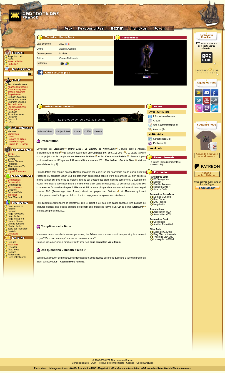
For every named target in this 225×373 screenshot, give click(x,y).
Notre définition (15, 61)
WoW (73, 368)
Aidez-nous (13, 249)
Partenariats (14, 254)
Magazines (13, 134)
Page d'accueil (15, 56)
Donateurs (13, 233)
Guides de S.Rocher (18, 144)
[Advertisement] (111, 93)
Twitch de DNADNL (163, 237)
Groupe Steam (15, 221)
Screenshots (14, 156)
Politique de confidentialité (111, 363)
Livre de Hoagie (16, 141)
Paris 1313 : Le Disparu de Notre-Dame (92, 149)
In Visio (63, 53)
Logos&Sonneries (17, 171)
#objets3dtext (63, 131)
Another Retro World (163, 224)
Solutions (12, 112)
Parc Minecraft (15, 197)
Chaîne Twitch (15, 226)
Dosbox (157, 182)
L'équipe (12, 242)
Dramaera (59, 149)
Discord (11, 211)
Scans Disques (15, 161)
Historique (13, 244)
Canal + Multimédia (116, 156)
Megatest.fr (159, 204)
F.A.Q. (11, 122)
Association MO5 (162, 214)
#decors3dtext (45, 131)
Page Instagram (16, 218)
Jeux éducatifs (15, 104)
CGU (93, 363)
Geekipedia (159, 222)
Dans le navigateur (17, 89)
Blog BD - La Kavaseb (164, 234)
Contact (11, 252)
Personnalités (15, 182)
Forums (11, 208)
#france (98, 131)
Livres (11, 136)
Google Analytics (144, 363)
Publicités (13, 164)
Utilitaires (12, 117)
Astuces (157, 129)
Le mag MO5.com (162, 197)
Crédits (156, 120)
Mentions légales (80, 363)
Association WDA (162, 212)
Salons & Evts (15, 192)
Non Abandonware (17, 99)
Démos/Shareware (17, 97)
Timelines (12, 195)
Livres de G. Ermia (162, 232)
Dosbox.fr (13, 119)
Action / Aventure (67, 49)
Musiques (13, 169)
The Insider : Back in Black (120, 160)
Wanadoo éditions (85, 156)
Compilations (14, 185)
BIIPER (11, 154)
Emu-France (159, 202)
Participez (13, 64)
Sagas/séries (14, 94)
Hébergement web (58, 368)
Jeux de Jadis (160, 189)
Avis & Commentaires (164, 125)
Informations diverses (164, 116)
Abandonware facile (18, 87)
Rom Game (159, 199)
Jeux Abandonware (17, 84)
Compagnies (14, 180)
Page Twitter (14, 216)
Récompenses (15, 187)
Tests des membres (18, 228)
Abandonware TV (16, 166)
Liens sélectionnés (17, 257)
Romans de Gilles (17, 139)
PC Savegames (161, 179)
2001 (61, 44)
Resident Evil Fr (161, 187)
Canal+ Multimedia (68, 58)
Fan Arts (12, 231)
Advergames (14, 109)
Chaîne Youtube (16, 223)
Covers (11, 159)
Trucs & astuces (16, 114)
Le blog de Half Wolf (163, 239)
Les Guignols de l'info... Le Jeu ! (105, 152)
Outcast (112, 191)
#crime (77, 131)
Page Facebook (16, 213)
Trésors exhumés (16, 92)
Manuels (12, 131)
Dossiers (12, 190)
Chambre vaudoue (17, 102)
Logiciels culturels (17, 107)
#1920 (87, 131)
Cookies (130, 363)
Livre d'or (12, 247)
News (10, 59)
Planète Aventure (162, 184)
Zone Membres (15, 206)
